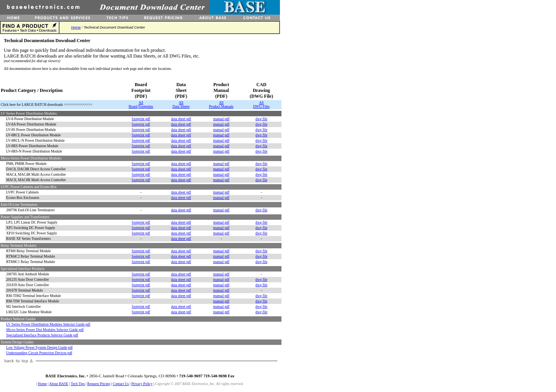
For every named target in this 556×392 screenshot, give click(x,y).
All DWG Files (261, 105)
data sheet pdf (181, 119)
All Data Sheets (181, 105)
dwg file (262, 119)
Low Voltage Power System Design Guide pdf (39, 348)
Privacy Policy (142, 384)
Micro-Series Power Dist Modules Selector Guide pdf (45, 330)
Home (76, 27)
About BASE (58, 384)
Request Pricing (98, 384)
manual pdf (221, 119)
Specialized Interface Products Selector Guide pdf (42, 335)
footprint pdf (141, 119)
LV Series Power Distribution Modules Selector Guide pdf (48, 324)
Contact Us (121, 384)
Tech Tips (78, 384)
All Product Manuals (221, 105)
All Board (136, 105)
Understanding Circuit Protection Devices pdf (39, 353)
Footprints (145, 107)
